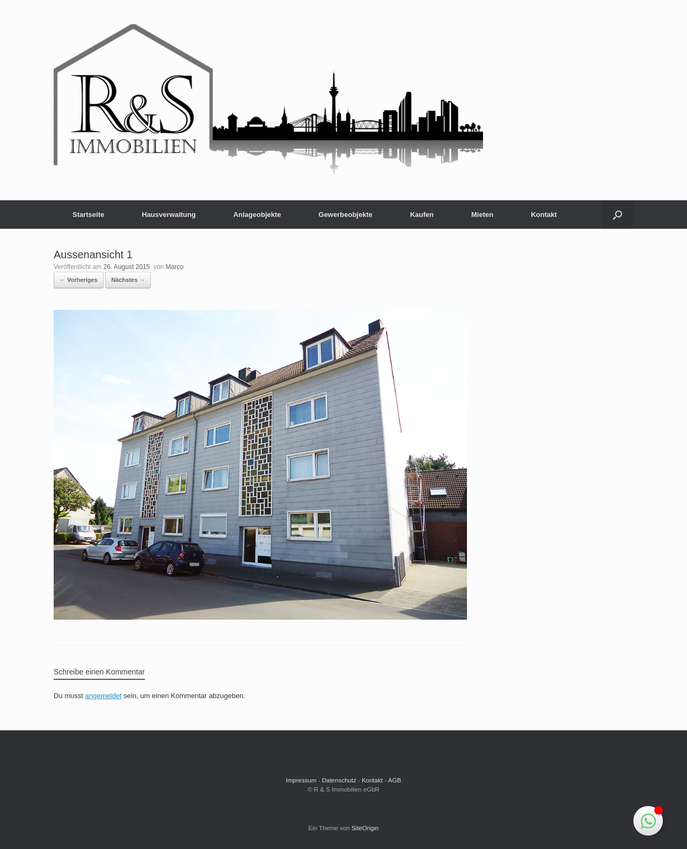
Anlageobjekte (257, 215)
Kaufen (422, 215)
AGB (394, 780)
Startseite (88, 215)
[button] (617, 214)
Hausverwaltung (168, 215)
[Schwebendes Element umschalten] (648, 821)
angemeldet (103, 696)
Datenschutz (339, 780)
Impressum (301, 780)
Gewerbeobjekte (345, 215)
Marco (175, 267)
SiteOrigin (365, 828)
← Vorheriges (79, 280)
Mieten (482, 215)
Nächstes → (128, 280)
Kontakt (544, 215)
